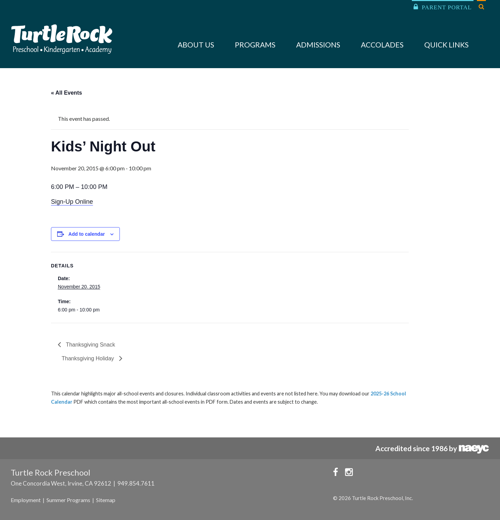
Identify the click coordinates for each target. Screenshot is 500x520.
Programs (255, 44)
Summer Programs (68, 500)
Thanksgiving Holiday (89, 358)
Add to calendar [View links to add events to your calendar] (87, 234)
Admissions (318, 44)
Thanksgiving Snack (89, 345)
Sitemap (105, 500)
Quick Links (446, 44)
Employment (26, 500)
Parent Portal (443, 7)
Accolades (382, 44)
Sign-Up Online (72, 201)
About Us (196, 44)
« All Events (66, 93)
